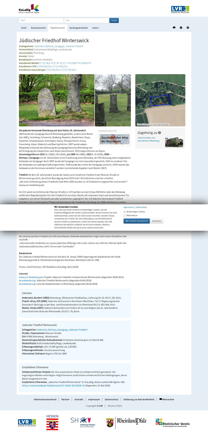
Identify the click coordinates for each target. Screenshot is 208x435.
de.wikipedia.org (27, 280)
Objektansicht (57, 28)
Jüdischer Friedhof (74, 46)
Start (24, 28)
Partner (65, 399)
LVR (101, 406)
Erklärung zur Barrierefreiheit (139, 399)
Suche (114, 20)
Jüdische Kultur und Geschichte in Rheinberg (148, 139)
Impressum (94, 399)
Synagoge (59, 46)
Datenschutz (111, 399)
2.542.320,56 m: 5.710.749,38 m (61, 69)
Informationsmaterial (45, 399)
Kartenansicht (38, 28)
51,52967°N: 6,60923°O (80, 63)
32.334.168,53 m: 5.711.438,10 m (52, 66)
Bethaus (49, 46)
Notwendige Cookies (134, 211)
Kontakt (79, 399)
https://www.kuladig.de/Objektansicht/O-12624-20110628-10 (53, 385)
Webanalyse (130, 215)
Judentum (39, 46)
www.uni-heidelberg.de (31, 277)
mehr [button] (95, 28)
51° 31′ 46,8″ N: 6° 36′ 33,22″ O (53, 63)
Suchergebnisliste (78, 28)
